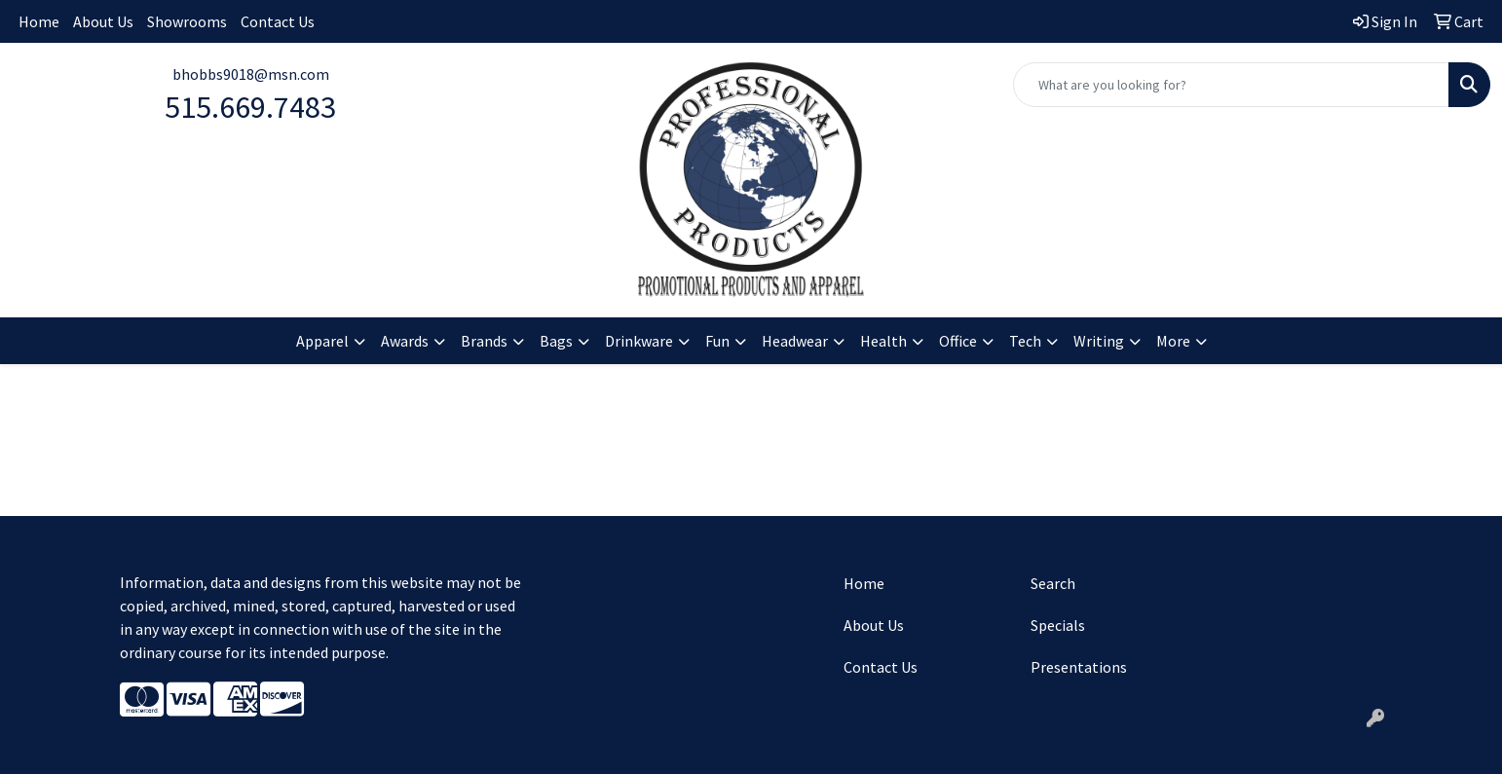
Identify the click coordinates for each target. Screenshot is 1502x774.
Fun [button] (717, 340)
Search (1053, 583)
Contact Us (278, 21)
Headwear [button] (795, 340)
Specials (1058, 625)
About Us (103, 21)
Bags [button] (556, 340)
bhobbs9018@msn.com (250, 74)
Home (39, 21)
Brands (484, 340)
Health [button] (883, 340)
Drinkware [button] (639, 340)
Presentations (1079, 667)
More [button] (1173, 340)
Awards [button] (405, 340)
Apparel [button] (322, 340)
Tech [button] (1025, 340)
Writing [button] (1098, 340)
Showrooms (187, 21)
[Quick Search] (1231, 84)
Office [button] (958, 340)
